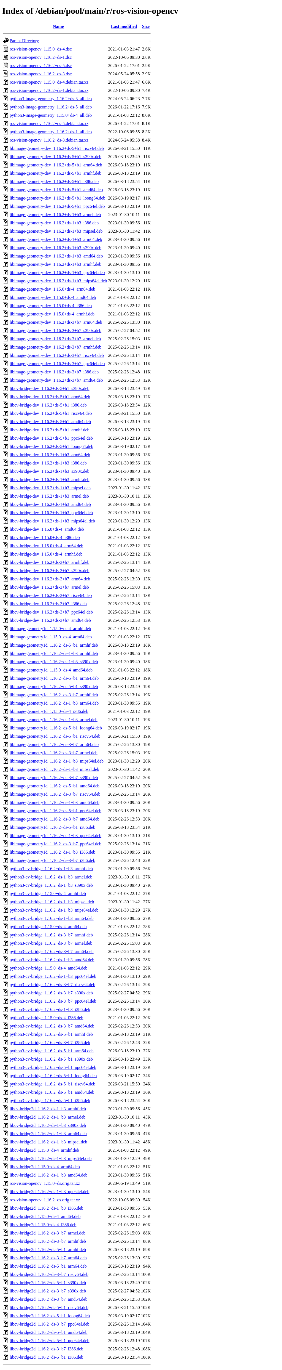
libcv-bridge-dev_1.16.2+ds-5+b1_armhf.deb (50, 430)
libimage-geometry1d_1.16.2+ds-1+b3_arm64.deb (54, 703)
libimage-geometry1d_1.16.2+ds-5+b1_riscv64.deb (55, 736)
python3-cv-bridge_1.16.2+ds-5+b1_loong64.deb (53, 1075)
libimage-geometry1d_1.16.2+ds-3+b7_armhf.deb (54, 694)
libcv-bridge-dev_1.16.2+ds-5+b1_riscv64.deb (51, 413)
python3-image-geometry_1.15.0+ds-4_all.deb (51, 115)
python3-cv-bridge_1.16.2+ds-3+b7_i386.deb (50, 1042)
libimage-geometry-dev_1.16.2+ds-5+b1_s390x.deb (55, 156)
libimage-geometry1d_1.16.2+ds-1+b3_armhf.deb (54, 653)
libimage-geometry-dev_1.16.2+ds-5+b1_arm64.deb (56, 165)
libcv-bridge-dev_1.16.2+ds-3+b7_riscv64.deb (51, 595)
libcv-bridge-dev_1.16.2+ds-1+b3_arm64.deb (50, 454)
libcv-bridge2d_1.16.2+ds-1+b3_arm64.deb (48, 1133)
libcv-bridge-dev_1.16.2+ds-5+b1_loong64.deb (51, 446)
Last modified (124, 26)
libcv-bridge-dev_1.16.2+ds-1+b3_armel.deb (49, 496)
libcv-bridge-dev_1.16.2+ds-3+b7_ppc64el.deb (51, 612)
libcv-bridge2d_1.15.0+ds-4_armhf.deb (44, 1150)
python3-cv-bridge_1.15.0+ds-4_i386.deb (46, 1017)
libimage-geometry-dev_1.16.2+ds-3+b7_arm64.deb (56, 322)
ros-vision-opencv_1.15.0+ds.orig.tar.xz (45, 1183)
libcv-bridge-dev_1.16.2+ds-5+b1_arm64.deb (50, 396)
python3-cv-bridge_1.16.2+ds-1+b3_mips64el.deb (54, 910)
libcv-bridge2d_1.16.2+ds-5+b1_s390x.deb (48, 1282)
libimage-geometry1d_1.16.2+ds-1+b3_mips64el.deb (57, 761)
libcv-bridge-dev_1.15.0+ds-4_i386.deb (45, 537)
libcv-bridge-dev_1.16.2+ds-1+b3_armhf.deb (50, 479)
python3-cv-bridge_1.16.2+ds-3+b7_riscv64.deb (52, 984)
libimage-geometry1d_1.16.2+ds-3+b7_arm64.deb (54, 744)
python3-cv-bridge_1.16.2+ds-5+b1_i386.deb (50, 1100)
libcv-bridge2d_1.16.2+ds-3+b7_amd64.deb (48, 1299)
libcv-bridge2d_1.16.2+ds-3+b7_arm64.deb (48, 1257)
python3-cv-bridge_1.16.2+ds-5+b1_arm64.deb (52, 1050)
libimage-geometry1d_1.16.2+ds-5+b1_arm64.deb (54, 678)
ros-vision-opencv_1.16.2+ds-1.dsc (41, 57)
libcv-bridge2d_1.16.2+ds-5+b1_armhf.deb (48, 1249)
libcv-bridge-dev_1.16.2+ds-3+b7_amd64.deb (50, 620)
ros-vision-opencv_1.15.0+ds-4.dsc (41, 49)
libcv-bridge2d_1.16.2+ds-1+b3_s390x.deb (48, 1125)
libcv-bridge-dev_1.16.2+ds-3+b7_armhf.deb (50, 562)
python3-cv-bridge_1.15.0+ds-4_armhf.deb (48, 893)
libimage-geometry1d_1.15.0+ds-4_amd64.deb (51, 670)
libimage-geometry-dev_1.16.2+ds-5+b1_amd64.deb (56, 189)
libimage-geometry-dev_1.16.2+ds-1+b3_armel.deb (55, 214)
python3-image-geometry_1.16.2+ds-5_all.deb (51, 107)
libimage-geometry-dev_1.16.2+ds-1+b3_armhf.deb (55, 264)
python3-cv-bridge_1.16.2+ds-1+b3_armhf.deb (51, 868)
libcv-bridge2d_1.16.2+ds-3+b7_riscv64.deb (49, 1274)
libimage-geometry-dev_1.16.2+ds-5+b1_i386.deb (54, 181)
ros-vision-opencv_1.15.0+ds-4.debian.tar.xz (49, 82)
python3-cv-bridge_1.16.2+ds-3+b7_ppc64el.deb (53, 1001)
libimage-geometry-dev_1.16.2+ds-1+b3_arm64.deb (56, 239)
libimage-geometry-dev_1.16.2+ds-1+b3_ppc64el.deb (57, 272)
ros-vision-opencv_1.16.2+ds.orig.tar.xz (45, 1200)
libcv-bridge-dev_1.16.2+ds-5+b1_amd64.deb (50, 421)
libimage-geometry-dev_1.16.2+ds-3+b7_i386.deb (54, 372)
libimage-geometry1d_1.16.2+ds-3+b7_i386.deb (52, 860)
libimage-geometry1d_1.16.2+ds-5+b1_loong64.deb (56, 728)
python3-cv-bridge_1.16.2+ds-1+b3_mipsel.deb (52, 901)
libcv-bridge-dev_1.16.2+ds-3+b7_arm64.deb (50, 579)
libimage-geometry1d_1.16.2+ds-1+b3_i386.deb (52, 852)
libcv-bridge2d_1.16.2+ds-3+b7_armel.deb (47, 1233)
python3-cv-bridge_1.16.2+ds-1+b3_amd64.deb (52, 959)
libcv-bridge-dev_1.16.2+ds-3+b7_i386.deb (48, 603)
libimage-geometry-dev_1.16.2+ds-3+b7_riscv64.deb (57, 355)
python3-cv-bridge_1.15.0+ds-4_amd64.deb (48, 968)
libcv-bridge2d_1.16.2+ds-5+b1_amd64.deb (48, 1332)
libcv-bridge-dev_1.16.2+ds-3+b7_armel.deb (49, 587)
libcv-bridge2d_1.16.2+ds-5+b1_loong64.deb (50, 1315)
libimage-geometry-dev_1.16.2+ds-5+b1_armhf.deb (55, 173)
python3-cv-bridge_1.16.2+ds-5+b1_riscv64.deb (52, 1084)
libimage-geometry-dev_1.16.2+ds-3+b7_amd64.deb (56, 380)
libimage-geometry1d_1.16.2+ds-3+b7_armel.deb (53, 752)
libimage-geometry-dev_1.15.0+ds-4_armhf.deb (52, 314)
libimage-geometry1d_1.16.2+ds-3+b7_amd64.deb (54, 819)
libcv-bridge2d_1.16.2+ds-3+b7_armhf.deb (48, 1241)
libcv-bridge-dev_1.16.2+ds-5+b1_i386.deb (48, 405)
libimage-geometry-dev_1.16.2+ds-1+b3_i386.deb (54, 223)
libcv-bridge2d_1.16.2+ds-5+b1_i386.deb (46, 1357)
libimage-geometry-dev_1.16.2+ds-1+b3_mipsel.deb (56, 231)
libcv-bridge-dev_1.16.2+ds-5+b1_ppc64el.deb (51, 438)
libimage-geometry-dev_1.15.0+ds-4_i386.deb (51, 305)
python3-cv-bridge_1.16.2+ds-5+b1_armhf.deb (51, 1034)
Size (146, 26)
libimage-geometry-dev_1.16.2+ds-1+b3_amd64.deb (56, 256)
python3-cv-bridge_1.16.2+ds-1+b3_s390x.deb (51, 885)
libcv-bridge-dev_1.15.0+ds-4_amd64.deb (47, 529)
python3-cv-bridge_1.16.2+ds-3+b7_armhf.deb (51, 935)
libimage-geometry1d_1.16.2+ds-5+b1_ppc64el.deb (55, 810)
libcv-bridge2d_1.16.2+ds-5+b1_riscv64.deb (49, 1307)
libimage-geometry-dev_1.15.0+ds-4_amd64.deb (53, 297)
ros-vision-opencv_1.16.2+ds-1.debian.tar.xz (49, 90)
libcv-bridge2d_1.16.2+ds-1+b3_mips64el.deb (51, 1158)
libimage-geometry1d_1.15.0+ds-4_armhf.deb (50, 628)
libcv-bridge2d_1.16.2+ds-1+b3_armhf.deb (48, 1108)
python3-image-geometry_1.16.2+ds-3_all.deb (51, 98)
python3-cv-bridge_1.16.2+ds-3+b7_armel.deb (51, 943)
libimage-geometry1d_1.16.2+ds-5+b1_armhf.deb (54, 645)
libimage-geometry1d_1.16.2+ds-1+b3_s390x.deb (54, 661)
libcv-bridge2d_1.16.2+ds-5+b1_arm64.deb (48, 1266)
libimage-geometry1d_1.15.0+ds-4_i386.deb (49, 711)
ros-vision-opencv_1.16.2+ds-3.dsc (41, 73)
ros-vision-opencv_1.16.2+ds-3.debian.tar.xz (49, 140)
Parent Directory (24, 40)
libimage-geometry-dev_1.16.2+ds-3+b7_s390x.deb (55, 330)
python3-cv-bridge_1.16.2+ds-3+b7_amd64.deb (52, 1026)
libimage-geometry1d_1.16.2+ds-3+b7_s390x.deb (54, 777)
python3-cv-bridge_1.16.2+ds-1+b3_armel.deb (51, 877)
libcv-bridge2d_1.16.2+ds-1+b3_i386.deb (46, 1208)
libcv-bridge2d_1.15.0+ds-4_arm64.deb (45, 1166)
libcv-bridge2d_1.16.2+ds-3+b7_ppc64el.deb (50, 1324)
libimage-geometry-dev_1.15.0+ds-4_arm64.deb (52, 289)
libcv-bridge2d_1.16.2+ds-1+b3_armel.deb (47, 1117)
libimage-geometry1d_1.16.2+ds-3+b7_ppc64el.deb (55, 843)
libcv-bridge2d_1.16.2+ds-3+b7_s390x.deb (48, 1291)
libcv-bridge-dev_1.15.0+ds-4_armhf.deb (46, 554)
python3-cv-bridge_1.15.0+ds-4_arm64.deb (48, 926)
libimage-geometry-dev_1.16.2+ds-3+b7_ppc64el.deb (57, 363)
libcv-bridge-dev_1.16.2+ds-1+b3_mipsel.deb (50, 487)
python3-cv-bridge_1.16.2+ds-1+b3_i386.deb (50, 1009)
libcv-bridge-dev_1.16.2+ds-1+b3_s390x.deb (50, 471)
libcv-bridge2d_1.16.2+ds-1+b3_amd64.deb (48, 1175)
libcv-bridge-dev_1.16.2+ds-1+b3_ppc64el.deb (51, 512)
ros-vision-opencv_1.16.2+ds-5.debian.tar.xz (49, 123)
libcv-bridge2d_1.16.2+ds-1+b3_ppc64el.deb (50, 1191)
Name (58, 26)
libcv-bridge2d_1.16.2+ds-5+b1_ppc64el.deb (50, 1340)
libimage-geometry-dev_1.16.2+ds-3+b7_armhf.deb (55, 347)
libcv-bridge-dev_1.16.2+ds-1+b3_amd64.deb (50, 504)
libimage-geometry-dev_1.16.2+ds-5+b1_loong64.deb (57, 198)
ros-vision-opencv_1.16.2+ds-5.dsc (41, 65)
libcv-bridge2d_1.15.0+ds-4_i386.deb (43, 1224)
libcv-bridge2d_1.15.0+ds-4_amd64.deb (45, 1216)
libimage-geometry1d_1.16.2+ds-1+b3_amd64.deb (54, 802)
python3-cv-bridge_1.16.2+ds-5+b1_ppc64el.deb (53, 1067)
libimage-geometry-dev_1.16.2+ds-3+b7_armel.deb (55, 338)
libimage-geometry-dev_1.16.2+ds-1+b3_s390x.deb (55, 247)
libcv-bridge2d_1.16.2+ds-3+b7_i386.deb (46, 1349)
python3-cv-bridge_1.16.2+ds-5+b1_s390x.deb (51, 1059)
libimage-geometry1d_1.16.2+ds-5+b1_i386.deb (52, 827)
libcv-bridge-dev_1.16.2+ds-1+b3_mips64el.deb (52, 521)
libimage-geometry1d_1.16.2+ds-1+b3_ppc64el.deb (55, 835)
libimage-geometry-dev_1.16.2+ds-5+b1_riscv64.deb (57, 148)
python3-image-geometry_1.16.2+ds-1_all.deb (51, 131)
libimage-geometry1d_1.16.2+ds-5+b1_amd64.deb (54, 786)
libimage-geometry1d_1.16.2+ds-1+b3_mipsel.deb (54, 769)
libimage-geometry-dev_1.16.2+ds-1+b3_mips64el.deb (58, 280)
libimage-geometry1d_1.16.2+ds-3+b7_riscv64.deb (55, 794)
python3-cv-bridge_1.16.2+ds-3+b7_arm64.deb (52, 951)
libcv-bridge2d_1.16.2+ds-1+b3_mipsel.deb (48, 1142)
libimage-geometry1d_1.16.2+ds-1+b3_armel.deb (53, 719)
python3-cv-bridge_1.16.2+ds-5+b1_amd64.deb (52, 1092)
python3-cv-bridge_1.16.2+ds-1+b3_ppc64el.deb (53, 976)
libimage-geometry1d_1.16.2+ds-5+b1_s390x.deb (54, 686)
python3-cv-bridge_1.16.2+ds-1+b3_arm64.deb (52, 918)
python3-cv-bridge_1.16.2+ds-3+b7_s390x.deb (51, 993)
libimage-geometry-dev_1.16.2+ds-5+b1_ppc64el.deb (57, 206)
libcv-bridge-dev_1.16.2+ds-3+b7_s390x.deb (50, 570)
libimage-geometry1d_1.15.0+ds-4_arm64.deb (51, 636)
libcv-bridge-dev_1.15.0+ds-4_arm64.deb (46, 545)
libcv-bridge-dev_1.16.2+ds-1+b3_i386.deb (48, 463)
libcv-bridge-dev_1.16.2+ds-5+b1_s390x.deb (50, 388)
